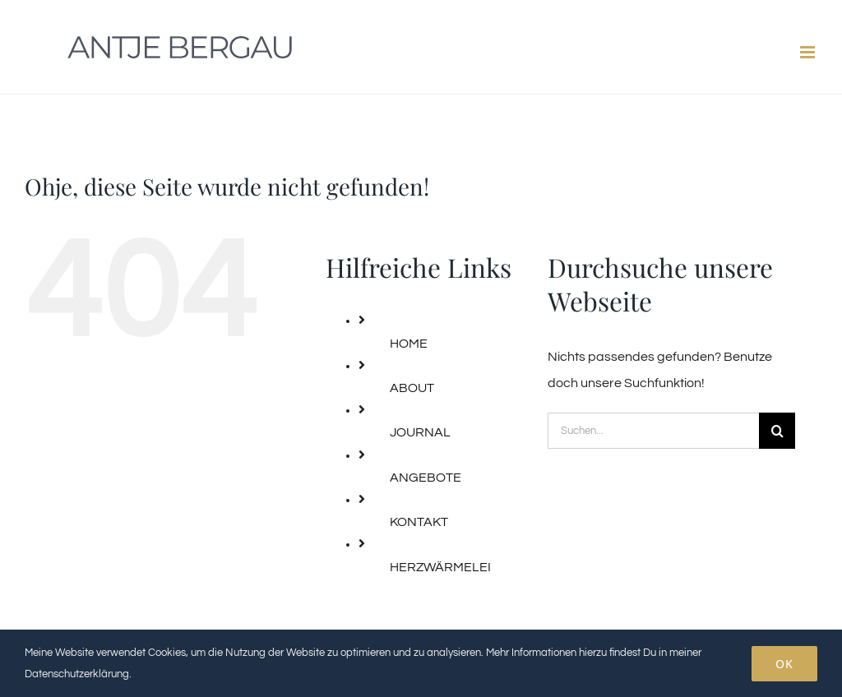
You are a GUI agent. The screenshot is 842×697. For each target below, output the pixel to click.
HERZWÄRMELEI (440, 567)
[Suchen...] (653, 431)
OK (784, 664)
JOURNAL (420, 432)
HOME (409, 343)
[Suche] (777, 431)
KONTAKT (419, 522)
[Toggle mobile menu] (808, 52)
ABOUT (412, 388)
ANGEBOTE (425, 477)
